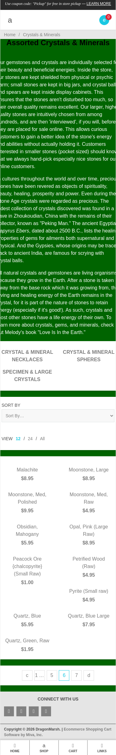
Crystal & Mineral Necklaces (27, 355)
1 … (39, 675)
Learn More (99, 4)
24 (30, 438)
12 (18, 438)
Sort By (11, 405)
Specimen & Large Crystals (27, 375)
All (42, 438)
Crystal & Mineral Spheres (88, 355)
